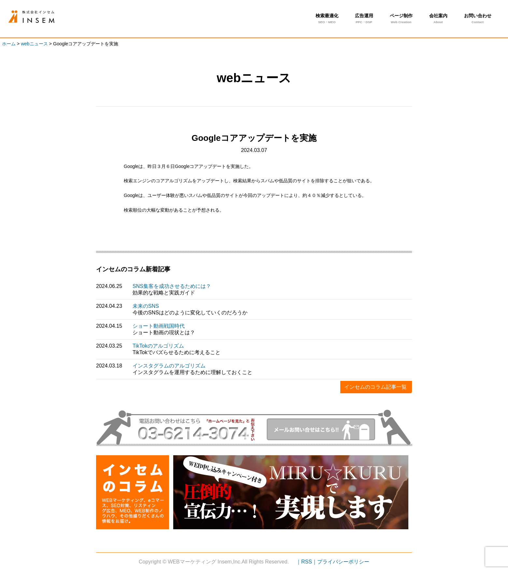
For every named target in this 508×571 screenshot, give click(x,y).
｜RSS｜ (306, 561)
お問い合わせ (477, 19)
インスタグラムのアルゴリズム (169, 365)
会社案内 (438, 19)
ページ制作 (401, 19)
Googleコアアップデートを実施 (42, 16)
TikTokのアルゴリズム (158, 346)
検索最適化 (327, 19)
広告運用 (364, 19)
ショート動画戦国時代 (159, 326)
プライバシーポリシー (343, 561)
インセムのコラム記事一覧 (375, 387)
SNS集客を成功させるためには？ (172, 286)
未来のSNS (146, 306)
